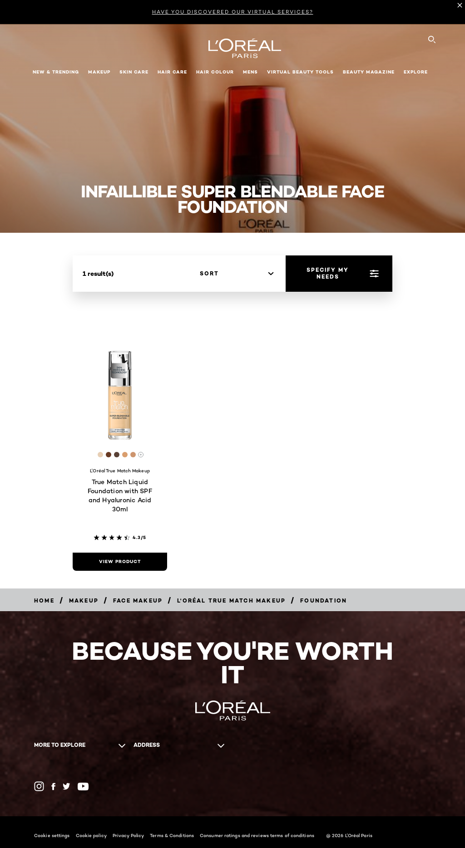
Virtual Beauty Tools (300, 72)
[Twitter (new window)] (66, 786)
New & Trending (56, 72)
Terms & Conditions (172, 835)
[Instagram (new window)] (39, 786)
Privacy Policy (128, 835)
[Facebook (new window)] (53, 786)
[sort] (237, 273)
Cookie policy (91, 835)
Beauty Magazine (369, 72)
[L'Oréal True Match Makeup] (231, 600)
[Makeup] (84, 600)
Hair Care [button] (172, 72)
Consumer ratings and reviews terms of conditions (257, 835)
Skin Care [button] (133, 72)
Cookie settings (52, 835)
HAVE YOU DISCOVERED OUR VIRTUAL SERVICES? (232, 12)
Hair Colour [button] (215, 72)
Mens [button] (250, 72)
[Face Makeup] (138, 600)
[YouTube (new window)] (83, 786)
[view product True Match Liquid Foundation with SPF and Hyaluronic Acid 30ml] (120, 562)
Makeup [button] (99, 72)
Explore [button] (416, 72)
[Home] (44, 600)
